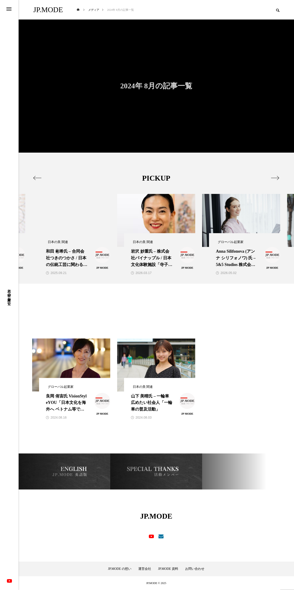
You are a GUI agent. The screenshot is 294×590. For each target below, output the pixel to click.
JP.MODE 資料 (168, 568)
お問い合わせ (194, 568)
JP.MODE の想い (119, 568)
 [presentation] (275, 178)
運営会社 (144, 568)
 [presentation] (37, 178)
